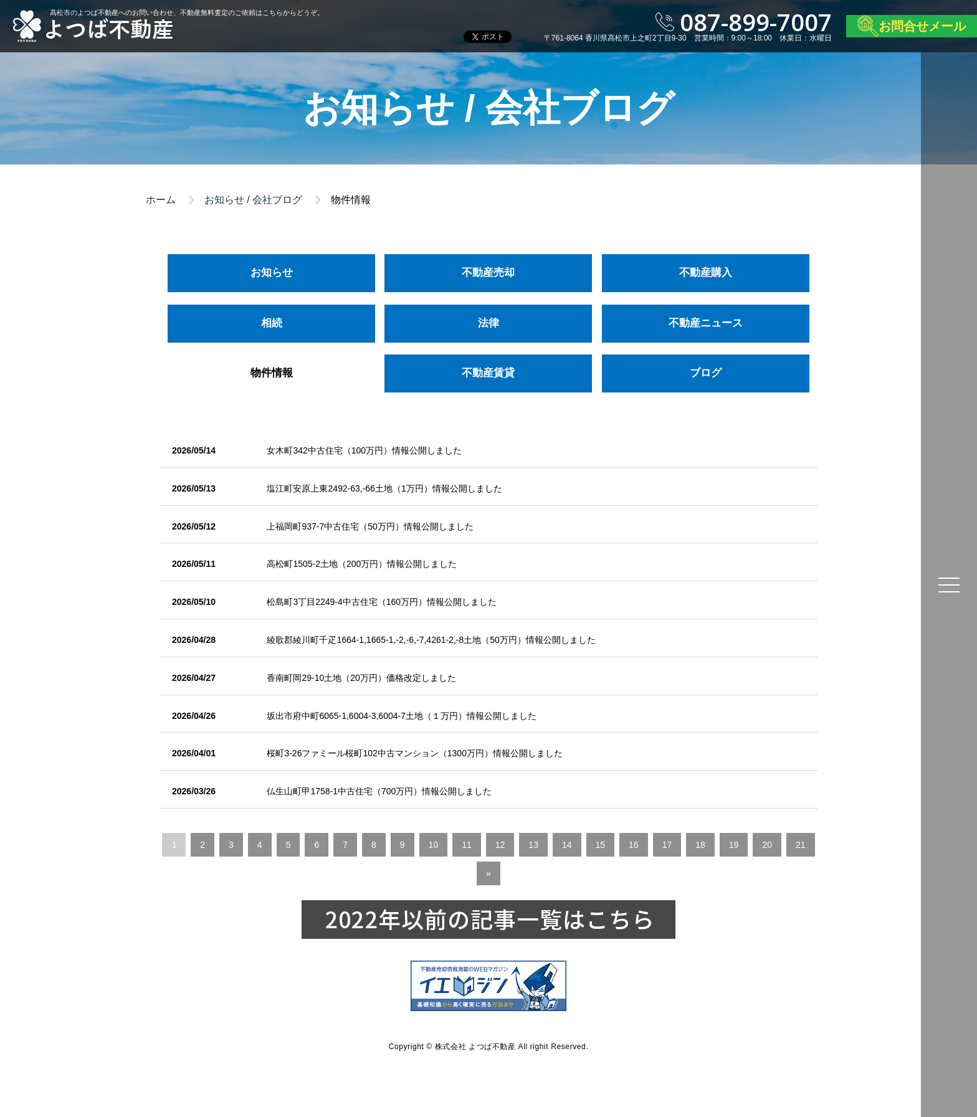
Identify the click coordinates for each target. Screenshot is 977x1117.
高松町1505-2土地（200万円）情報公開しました (362, 564)
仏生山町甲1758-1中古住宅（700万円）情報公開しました (379, 791)
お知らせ (271, 272)
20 (767, 845)
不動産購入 (705, 272)
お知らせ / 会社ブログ (253, 199)
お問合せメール (922, 26)
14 (567, 845)
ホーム (161, 199)
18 (700, 845)
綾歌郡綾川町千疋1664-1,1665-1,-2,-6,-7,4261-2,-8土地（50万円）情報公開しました (431, 640)
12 (500, 845)
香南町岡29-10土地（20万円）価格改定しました (361, 678)
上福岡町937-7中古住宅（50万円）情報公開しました (370, 526)
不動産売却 (488, 272)
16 (634, 845)
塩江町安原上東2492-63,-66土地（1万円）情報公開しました (384, 488)
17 (667, 845)
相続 (271, 323)
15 (601, 845)
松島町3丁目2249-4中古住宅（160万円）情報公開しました (382, 602)
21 (801, 845)
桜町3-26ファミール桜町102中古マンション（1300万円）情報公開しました (415, 753)
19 (734, 845)
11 (467, 845)
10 (434, 845)
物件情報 (271, 373)
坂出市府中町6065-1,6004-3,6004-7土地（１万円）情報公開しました (401, 716)
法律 (488, 323)
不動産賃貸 (488, 373)
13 (533, 845)
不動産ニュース (706, 323)
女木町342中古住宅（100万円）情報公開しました (364, 450)
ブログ (706, 373)
